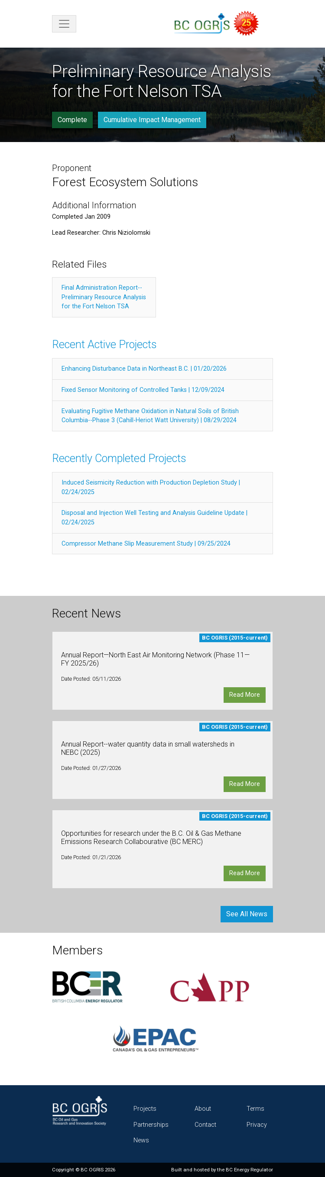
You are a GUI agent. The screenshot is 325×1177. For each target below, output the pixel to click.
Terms (255, 1108)
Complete (72, 120)
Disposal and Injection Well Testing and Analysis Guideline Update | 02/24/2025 (154, 517)
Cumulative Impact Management (152, 120)
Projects (144, 1108)
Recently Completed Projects (119, 458)
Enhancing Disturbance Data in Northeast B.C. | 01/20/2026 (144, 368)
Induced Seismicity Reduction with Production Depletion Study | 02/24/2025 (151, 487)
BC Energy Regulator (249, 1170)
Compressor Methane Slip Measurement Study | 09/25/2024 (146, 543)
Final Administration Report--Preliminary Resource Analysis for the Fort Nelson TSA (104, 297)
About (203, 1108)
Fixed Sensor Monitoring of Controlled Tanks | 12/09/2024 (143, 390)
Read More (244, 694)
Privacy (257, 1124)
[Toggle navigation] (64, 23)
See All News (246, 914)
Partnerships (151, 1124)
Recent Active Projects (104, 344)
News (141, 1140)
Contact (205, 1124)
